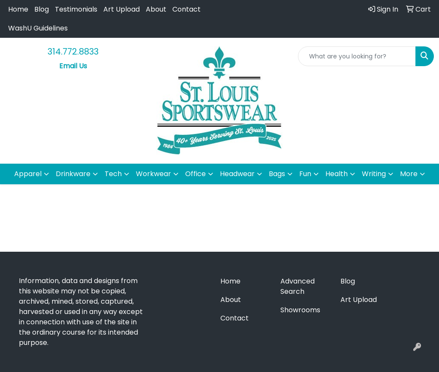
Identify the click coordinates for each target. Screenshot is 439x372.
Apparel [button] (28, 174)
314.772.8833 (73, 52)
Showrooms (300, 310)
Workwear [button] (153, 174)
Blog (41, 9)
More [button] (409, 174)
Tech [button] (113, 174)
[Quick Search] (357, 56)
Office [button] (195, 174)
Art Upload (121, 9)
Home (18, 9)
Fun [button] (305, 174)
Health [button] (336, 174)
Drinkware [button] (73, 174)
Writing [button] (374, 174)
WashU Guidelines (38, 28)
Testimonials (76, 9)
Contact (186, 9)
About (156, 9)
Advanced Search (297, 286)
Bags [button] (277, 174)
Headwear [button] (237, 174)
